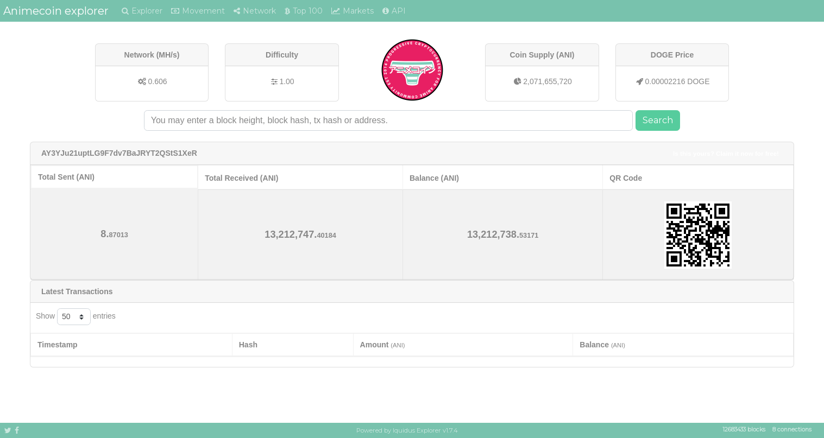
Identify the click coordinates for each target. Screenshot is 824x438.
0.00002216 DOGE (677, 81)
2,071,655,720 (547, 81)
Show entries (76, 316)
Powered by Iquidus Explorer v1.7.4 (407, 430)
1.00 (286, 81)
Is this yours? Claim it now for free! (726, 153)
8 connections (792, 430)
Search (658, 120)
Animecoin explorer (56, 10)
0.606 (157, 81)
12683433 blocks (743, 430)
